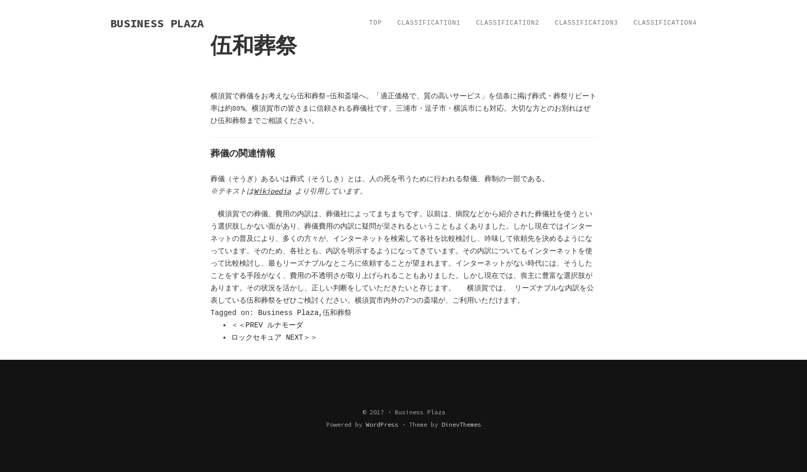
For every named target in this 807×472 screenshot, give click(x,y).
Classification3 (586, 23)
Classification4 (665, 23)
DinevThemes (461, 424)
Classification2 (507, 23)
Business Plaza (288, 313)
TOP (375, 23)
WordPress (382, 424)
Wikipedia (273, 191)
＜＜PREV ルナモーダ (267, 325)
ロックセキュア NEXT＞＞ (274, 338)
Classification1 (429, 23)
